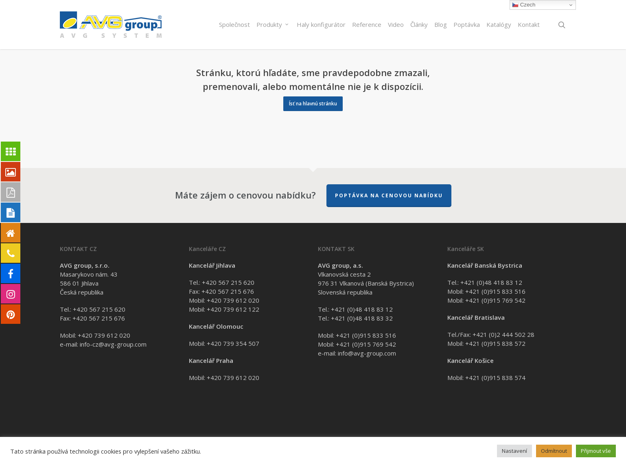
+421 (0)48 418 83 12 (362, 309)
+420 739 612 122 (233, 309)
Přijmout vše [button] (596, 450)
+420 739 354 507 (233, 343)
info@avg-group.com (367, 353)
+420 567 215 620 (99, 309)
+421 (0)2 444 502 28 (503, 334)
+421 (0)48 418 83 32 (362, 318)
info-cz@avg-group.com (113, 344)
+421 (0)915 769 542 (366, 344)
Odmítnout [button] (554, 450)
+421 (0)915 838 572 (495, 343)
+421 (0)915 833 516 (366, 335)
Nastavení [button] (514, 450)
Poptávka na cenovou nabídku (389, 195)
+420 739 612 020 (104, 335)
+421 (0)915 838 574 (495, 377)
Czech (523, 5)
